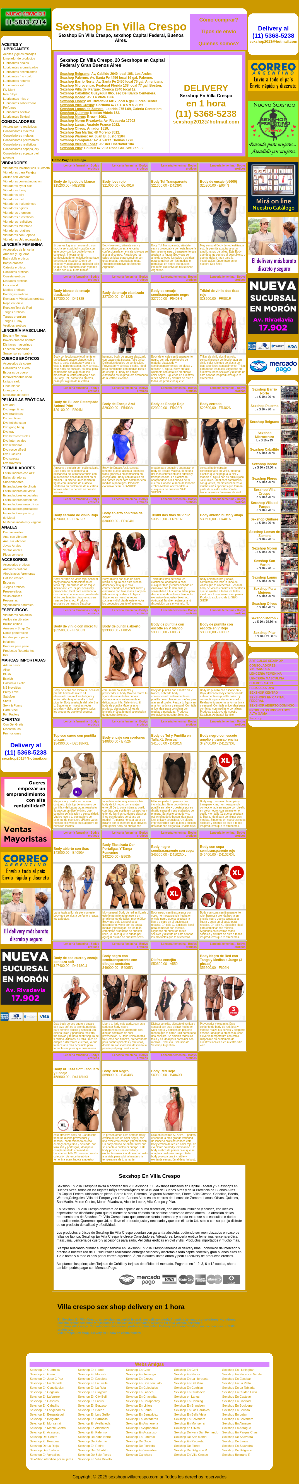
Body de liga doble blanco (74, 182)
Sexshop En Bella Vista (190, 1414)
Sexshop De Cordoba (44, 1450)
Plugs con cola (13, 554)
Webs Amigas (149, 1364)
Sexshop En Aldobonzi (93, 1428)
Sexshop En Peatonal (44, 1441)
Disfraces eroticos (15, 280)
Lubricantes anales (16, 63)
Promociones (12, 733)
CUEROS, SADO (261, 683)
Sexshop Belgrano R (236, 1454)
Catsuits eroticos (14, 267)
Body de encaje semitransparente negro (170, 293)
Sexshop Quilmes (74, 113)
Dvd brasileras (13, 413)
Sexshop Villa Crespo (77, 105)
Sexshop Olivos (72, 128)
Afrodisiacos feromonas (19, 573)
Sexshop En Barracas (92, 1419)
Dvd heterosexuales (16, 436)
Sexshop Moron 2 (264, 618)
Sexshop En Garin (42, 1374)
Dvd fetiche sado (14, 422)
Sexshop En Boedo (91, 1410)
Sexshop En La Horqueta (191, 1378)
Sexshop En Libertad (236, 1401)
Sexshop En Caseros (44, 1401)
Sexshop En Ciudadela (189, 1392)
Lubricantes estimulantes (20, 71)
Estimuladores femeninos (20, 499)
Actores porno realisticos (20, 126)
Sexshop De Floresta (140, 1445)
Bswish (8, 678)
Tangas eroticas (14, 312)
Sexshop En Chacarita (141, 1396)
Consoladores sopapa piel (20, 153)
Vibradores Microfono (17, 226)
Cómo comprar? (218, 20)
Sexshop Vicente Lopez (78, 144)
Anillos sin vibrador (16, 619)
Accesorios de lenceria (18, 249)
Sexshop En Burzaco (92, 1405)
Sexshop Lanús (72, 125)
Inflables (9, 641)
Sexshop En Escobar (236, 1378)
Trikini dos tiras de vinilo (171, 515)
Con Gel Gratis (13, 724)
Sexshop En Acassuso (45, 1432)
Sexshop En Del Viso (188, 1383)
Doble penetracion (15, 632)
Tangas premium (14, 316)
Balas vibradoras (14, 477)
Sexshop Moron (72, 117)
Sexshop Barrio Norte (77, 82)
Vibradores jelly (13, 194)
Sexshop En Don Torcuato (144, 1383)
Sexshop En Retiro (90, 1445)
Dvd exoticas (12, 418)
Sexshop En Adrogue (236, 1428)
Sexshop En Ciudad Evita (239, 1392)
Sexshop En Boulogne (237, 1405)
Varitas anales (12, 550)
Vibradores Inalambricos (19, 203)
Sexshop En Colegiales (142, 1387)
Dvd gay (8, 431)
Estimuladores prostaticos (20, 508)
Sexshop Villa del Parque (80, 89)
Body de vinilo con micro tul (76, 626)
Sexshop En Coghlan (188, 1387)
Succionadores (13, 482)
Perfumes (9, 107)
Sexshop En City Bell (92, 1396)
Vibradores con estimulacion (22, 181)
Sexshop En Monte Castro (48, 1428)
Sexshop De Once (138, 1441)
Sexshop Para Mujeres (265, 590)
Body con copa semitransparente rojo (217, 849)
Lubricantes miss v (15, 98)
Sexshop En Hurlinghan (238, 1369)
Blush (7, 674)
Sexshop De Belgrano (237, 1450)
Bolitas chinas (12, 624)
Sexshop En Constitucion (47, 1387)
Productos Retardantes (19, 650)
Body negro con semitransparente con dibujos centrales (119, 960)
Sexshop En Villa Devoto (95, 1459)
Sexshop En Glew (138, 1369)
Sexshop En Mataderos (142, 1419)
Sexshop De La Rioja (44, 1445)
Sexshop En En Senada (46, 1383)
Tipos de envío (218, 31)
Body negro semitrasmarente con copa (172, 849)
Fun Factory (11, 714)
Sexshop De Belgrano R (190, 1450)
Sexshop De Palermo (92, 1441)
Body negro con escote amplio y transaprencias (219, 737)
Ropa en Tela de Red (17, 307)
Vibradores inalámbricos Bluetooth (26, 168)
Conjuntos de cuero (16, 368)
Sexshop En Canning (188, 1401)
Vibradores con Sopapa (19, 235)
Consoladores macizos (18, 131)
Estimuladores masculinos (21, 504)
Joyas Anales (12, 545)
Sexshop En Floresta (92, 1374)
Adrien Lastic (12, 665)
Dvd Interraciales (14, 440)
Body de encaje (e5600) (218, 182)
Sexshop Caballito (74, 93)
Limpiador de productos (19, 58)
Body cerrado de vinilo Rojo (76, 515)
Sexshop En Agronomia (142, 1428)
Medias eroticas (14, 289)
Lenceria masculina (16, 349)
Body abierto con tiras (71, 849)
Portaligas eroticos (15, 294)
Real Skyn (10, 94)
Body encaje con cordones (123, 737)
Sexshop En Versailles (141, 1450)
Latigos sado (11, 381)
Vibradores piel (13, 199)
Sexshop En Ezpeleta (92, 1378)
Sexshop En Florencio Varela (242, 1374)
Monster (8, 158)
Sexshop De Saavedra (237, 1436)
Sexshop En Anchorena (142, 1423)
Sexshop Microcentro (77, 85)
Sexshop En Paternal (140, 1436)
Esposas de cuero (15, 372)
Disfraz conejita (163, 960)
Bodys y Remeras (15, 335)
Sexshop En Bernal (139, 1410)
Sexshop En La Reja (92, 1387)
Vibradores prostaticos (18, 217)
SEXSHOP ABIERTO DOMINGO (272, 705)
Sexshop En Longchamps (47, 1410)
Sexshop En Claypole (92, 1392)
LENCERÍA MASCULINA (266, 678)
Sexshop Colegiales (75, 140)
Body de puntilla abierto (121, 626)
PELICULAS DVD (261, 687)
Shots (7, 701)
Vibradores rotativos (16, 230)
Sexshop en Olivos (187, 1428)
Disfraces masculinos (17, 344)
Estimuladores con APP (19, 473)
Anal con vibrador (15, 536)
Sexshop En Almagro (236, 1423)
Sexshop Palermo (74, 78)
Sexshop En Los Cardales (191, 1410)
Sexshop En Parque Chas (240, 1432)
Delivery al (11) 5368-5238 (26, 749)
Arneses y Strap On (16, 628)
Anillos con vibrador (16, 177)
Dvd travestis (12, 463)
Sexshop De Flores (187, 1445)
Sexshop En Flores (187, 1374)
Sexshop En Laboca (139, 1392)
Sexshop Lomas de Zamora (81, 109)
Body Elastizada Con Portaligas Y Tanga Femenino (119, 849)
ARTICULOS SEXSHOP (266, 660)
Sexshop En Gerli (186, 1369)
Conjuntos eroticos (15, 272)
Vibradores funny (14, 190)
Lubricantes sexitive (16, 112)
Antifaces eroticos (15, 569)
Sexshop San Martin (76, 132)
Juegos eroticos (14, 587)
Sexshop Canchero (139, 1454)
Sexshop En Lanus (90, 1401)
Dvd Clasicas (12, 454)
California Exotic (14, 683)
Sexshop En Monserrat (45, 1423)
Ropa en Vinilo (13, 303)
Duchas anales (13, 532)
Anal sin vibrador (14, 541)
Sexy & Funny (12, 705)
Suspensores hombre (17, 353)
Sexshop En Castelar (236, 1396)
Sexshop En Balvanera (189, 1419)
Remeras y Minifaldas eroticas (23, 298)
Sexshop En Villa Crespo (121, 26)
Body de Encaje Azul (118, 404)
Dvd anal (9, 404)
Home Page (60, 160)
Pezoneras (10, 600)
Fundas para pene (15, 637)
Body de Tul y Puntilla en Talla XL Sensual (171, 737)
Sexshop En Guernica (45, 1369)
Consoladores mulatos (18, 135)
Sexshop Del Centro (43, 1436)
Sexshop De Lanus (235, 1441)
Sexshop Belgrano (74, 74)
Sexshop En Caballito (44, 1405)
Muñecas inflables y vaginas (22, 522)
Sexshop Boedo (72, 97)
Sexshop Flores (72, 101)
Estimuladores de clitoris (19, 486)
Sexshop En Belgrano (44, 1419)
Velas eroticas (12, 596)
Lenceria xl (10, 285)
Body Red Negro (115, 1071)
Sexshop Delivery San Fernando (196, 1432)
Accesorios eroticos (16, 564)
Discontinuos (12, 729)
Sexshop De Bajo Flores (94, 1454)
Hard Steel (10, 710)
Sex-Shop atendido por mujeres (51, 1459)
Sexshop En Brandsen (189, 1405)
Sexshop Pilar (71, 148)
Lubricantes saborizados (19, 103)
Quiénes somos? (218, 43)
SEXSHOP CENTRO (263, 692)
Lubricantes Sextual (16, 116)
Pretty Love (11, 692)
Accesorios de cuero (17, 363)
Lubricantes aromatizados (20, 67)
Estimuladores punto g (18, 513)
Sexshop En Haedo (91, 1369)
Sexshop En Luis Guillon (94, 1414)
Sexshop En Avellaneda (94, 1423)
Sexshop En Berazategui (47, 1414)
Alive (6, 669)
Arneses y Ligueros (16, 254)
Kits (5, 655)
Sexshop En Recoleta (189, 1441)
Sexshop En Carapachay (143, 1401)
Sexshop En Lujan (234, 1414)
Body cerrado (210, 404)
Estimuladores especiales (20, 495)
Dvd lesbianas (12, 445)
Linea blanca (11, 385)
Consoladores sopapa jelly (21, 149)
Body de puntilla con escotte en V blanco (167, 626)
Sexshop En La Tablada (238, 1387)
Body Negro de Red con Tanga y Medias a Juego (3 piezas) (221, 960)
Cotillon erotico (13, 578)
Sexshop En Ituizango (141, 1374)
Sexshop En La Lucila (92, 1383)
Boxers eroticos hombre (19, 340)
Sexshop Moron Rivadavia (81, 121)
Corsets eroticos (14, 276)
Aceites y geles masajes (19, 54)
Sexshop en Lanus (186, 1396)
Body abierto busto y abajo (221, 515)
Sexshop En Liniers (139, 1405)
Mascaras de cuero (16, 394)
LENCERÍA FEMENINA (265, 673)
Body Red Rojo (163, 1071)
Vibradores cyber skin (18, 185)
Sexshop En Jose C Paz (46, 1378)
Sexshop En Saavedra (237, 1445)
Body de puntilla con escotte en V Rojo (216, 626)
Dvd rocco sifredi (14, 449)
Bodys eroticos (13, 263)
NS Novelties (12, 687)
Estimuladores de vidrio (19, 491)
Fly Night (9, 89)
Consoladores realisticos (20, 144)
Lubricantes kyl (13, 85)
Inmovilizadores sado (17, 377)
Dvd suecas (11, 458)
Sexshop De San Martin (190, 1436)
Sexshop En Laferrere (45, 1396)
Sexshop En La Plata (236, 1383)
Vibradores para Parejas (19, 172)
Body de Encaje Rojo (167, 404)
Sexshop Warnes (73, 136)
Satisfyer (9, 696)
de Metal (9, 517)
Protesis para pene (16, 646)
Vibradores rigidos (15, 208)
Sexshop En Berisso (236, 1410)
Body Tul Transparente (169, 182)
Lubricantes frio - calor (18, 76)
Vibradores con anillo (17, 615)
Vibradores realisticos (17, 221)
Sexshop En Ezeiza (139, 1378)
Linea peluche (12, 390)
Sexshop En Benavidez (142, 1414)
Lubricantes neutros (16, 80)
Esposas (9, 582)
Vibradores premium (17, 212)
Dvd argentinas (13, 409)
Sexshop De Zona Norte (94, 1436)
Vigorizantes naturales (18, 605)
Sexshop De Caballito (92, 1450)
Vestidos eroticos (14, 325)
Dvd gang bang (13, 427)
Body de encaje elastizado (123, 293)
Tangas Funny (12, 321)
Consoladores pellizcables (21, 140)
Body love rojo (114, 182)
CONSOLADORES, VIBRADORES (262, 667)
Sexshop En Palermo (92, 1432)
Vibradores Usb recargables (22, 239)
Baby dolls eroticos (16, 258)
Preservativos (12, 591)
